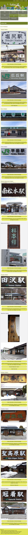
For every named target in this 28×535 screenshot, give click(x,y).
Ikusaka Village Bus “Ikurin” (14, 366)
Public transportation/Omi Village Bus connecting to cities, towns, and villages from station (14, 482)
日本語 (14, 0)
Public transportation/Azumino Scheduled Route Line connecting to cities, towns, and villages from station (14, 309)
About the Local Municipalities (14, 15)
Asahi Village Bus (14, 105)
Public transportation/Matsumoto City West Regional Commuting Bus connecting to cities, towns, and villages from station (14, 143)
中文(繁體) (25, 0)
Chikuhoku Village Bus (14, 485)
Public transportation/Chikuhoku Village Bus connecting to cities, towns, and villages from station (14, 405)
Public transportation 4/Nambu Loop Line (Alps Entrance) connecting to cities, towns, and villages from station (14, 271)
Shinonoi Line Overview (4, 18)
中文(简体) (21, 0)
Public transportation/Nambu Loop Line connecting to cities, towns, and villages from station (14, 219)
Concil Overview (13, 18)
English (17, 0)
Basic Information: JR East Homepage (14, 64)
